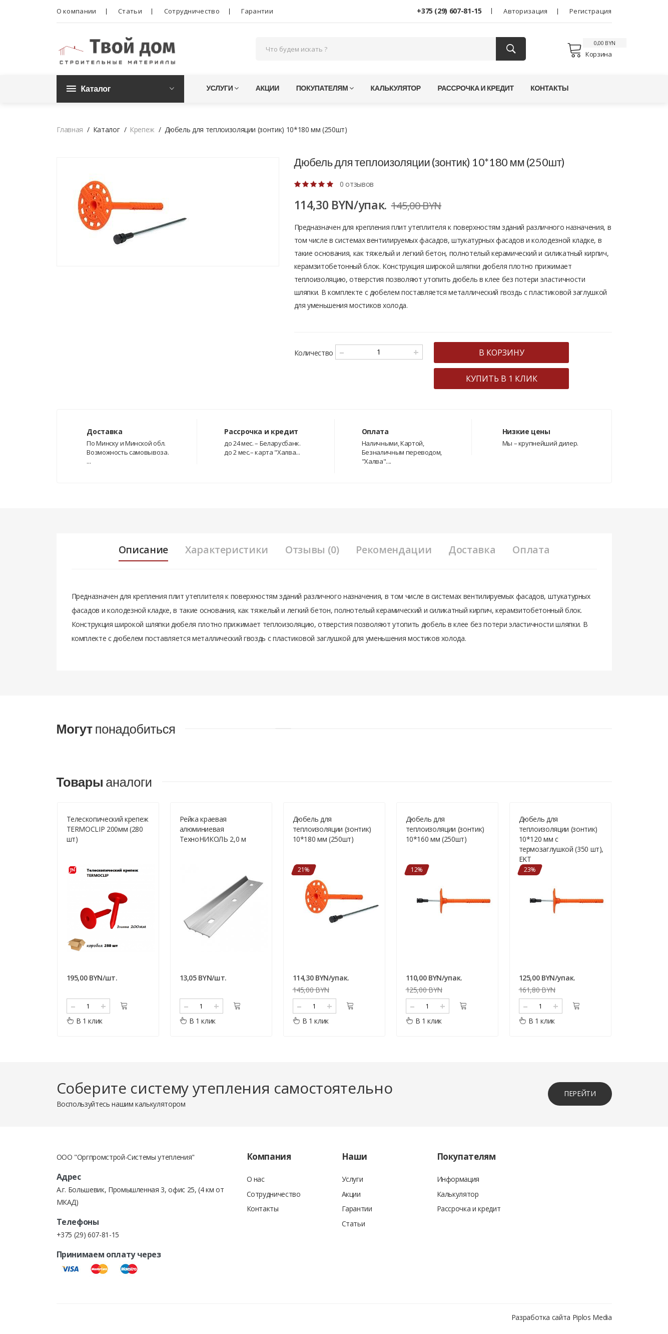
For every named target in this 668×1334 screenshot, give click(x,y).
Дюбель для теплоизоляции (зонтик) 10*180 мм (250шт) (332, 832)
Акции (267, 90)
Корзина (589, 51)
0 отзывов (357, 186)
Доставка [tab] (473, 551)
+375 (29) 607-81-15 (449, 11)
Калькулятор (396, 90)
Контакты (549, 90)
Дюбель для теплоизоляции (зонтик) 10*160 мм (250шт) (445, 832)
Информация (458, 1182)
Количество (314, 355)
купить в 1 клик (505, 380)
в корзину (505, 354)
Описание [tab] (141, 551)
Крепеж (142, 131)
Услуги (223, 90)
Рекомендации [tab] (394, 551)
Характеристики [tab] (225, 551)
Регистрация (590, 11)
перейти (579, 1096)
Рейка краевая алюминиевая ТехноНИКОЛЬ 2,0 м (213, 832)
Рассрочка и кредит (475, 90)
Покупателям (325, 90)
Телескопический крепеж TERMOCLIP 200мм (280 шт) (108, 832)
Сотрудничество (192, 11)
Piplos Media (592, 1320)
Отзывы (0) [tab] (311, 551)
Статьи (130, 11)
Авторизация (525, 11)
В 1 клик (85, 1024)
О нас (256, 1182)
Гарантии (257, 11)
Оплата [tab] (533, 551)
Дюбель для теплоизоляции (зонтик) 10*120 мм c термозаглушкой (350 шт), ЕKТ (561, 842)
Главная (70, 131)
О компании (77, 11)
